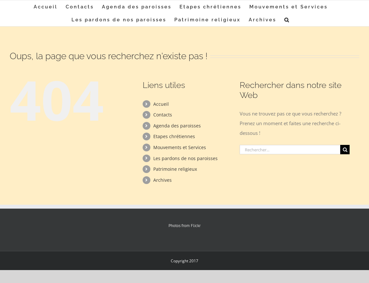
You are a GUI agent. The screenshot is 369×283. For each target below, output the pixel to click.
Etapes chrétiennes (174, 136)
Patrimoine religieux (175, 169)
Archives (162, 180)
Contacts (162, 115)
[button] (287, 19)
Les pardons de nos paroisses (185, 158)
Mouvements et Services (179, 147)
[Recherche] (345, 149)
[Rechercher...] (290, 149)
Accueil (161, 104)
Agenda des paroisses (177, 126)
